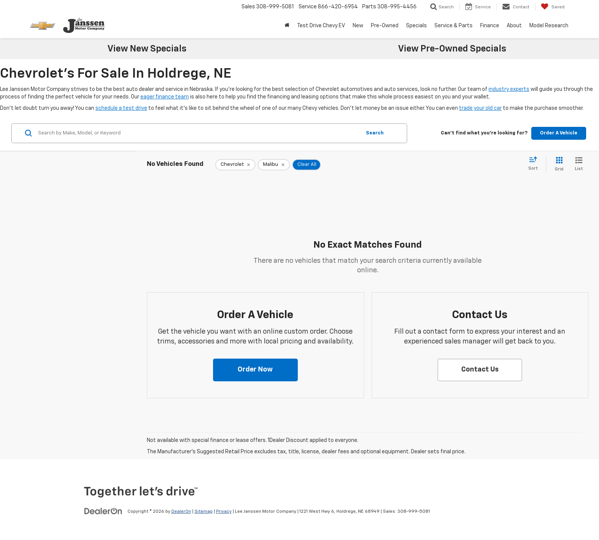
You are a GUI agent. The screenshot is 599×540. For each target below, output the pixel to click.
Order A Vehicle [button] (558, 133)
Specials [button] (416, 25)
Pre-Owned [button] (384, 25)
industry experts (509, 89)
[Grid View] (557, 164)
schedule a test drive (121, 108)
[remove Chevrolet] (235, 164)
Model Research (548, 25)
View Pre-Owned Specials (452, 48)
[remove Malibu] (274, 164)
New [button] (358, 25)
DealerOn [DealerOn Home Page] (181, 511)
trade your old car (480, 108)
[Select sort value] (535, 164)
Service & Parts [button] (453, 25)
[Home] (287, 26)
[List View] (578, 164)
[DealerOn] (103, 511)
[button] (255, 370)
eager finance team (164, 97)
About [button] (514, 25)
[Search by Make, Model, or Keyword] (198, 133)
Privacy (224, 511)
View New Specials (147, 48)
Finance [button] (489, 25)
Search (375, 133)
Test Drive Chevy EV (321, 25)
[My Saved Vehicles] (552, 7)
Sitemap (203, 511)
